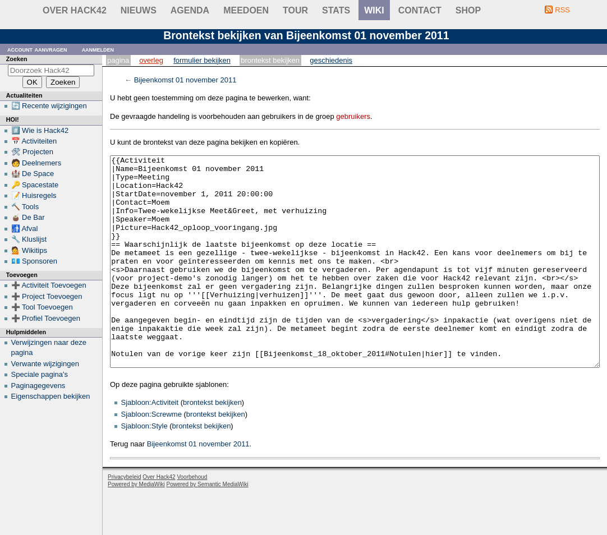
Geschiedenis (331, 60)
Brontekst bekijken (270, 60)
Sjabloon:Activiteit (150, 444)
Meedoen (246, 10)
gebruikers (353, 116)
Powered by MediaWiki (136, 526)
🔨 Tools (25, 206)
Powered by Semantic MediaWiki (208, 526)
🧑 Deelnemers (36, 163)
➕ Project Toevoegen (46, 296)
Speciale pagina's (39, 374)
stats (336, 10)
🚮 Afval (24, 228)
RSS (562, 10)
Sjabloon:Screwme (151, 456)
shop (468, 10)
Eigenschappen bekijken (50, 396)
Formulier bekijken (202, 60)
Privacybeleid (124, 519)
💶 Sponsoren (34, 261)
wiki (374, 10)
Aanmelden (98, 49)
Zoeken (16, 59)
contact (420, 10)
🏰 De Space (32, 173)
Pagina (118, 60)
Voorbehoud (192, 519)
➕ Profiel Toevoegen (45, 318)
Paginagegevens (38, 385)
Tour (295, 10)
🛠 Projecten (32, 151)
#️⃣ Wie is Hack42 (40, 130)
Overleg (151, 60)
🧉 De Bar (28, 217)
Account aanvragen (37, 49)
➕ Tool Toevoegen (42, 307)
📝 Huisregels (34, 195)
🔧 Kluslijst (29, 239)
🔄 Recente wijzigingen (49, 106)
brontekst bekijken (212, 444)
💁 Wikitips (29, 250)
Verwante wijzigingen (45, 363)
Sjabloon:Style (144, 468)
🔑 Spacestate (35, 185)
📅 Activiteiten (34, 141)
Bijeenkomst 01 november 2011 (185, 80)
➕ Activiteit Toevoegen (48, 285)
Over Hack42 (75, 10)
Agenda (190, 10)
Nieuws (139, 10)
